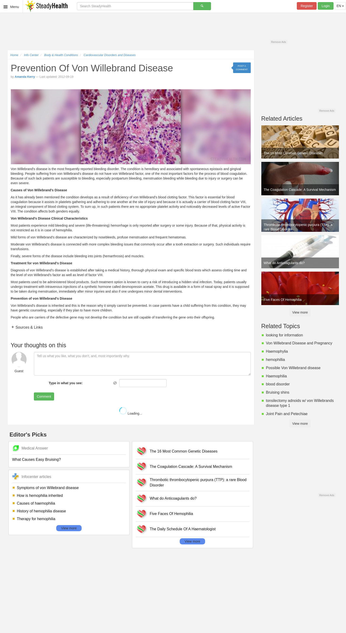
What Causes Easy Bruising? (36, 459)
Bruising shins (278, 392)
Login (326, 6)
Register (307, 6)
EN (340, 6)
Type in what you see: (66, 383)
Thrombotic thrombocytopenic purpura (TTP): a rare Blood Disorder (198, 482)
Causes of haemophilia (36, 503)
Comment (44, 396)
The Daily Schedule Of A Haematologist (183, 529)
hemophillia (275, 360)
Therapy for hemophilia (36, 519)
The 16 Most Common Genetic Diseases (184, 451)
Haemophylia (277, 351)
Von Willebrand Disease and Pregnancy (299, 343)
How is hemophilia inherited (40, 496)
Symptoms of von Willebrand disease (48, 488)
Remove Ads (278, 42)
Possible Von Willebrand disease (293, 368)
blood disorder (278, 384)
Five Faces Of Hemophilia (171, 514)
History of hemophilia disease (41, 511)
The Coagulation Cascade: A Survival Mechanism (191, 467)
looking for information (284, 335)
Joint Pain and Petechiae (287, 414)
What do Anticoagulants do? (173, 498)
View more (69, 528)
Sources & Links (29, 327)
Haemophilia (276, 376)
